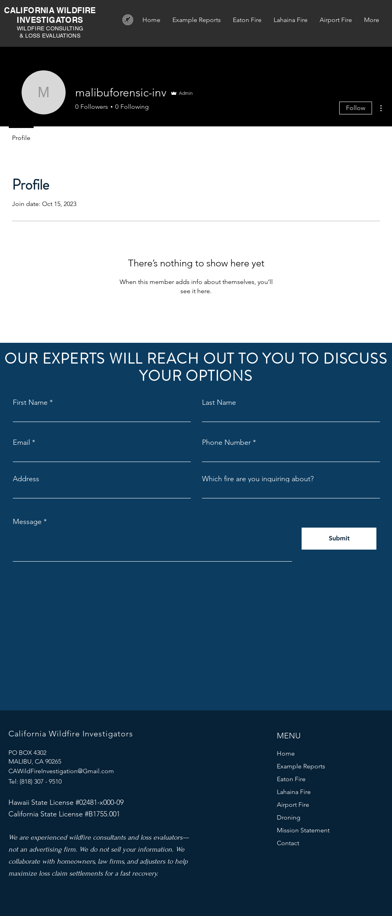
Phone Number (226, 442)
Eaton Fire (291, 779)
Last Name (219, 402)
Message (27, 521)
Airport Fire (293, 804)
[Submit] (339, 539)
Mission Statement (303, 830)
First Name (30, 402)
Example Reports (301, 766)
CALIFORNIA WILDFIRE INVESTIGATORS (50, 15)
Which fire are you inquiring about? (258, 478)
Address (26, 478)
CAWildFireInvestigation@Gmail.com (61, 771)
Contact (288, 843)
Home (286, 753)
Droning (288, 817)
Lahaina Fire (294, 792)
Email (21, 442)
